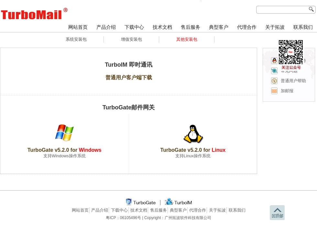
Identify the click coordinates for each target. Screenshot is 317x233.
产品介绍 (106, 27)
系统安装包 (76, 39)
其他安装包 (186, 39)
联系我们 (303, 27)
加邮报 (287, 90)
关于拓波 (275, 27)
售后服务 (190, 27)
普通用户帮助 (293, 80)
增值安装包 (131, 39)
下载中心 (134, 27)
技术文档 (162, 27)
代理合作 (247, 27)
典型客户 (218, 27)
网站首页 (78, 27)
